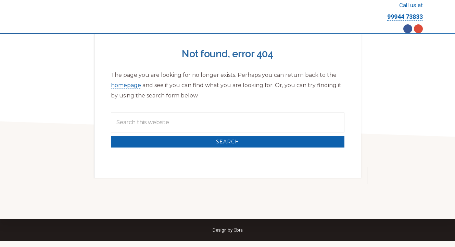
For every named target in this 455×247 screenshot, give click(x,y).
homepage (126, 85)
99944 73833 (405, 16)
